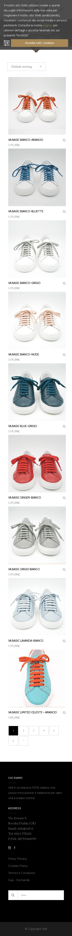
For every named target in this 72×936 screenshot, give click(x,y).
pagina (47, 25)
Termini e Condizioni (22, 873)
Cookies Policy (18, 866)
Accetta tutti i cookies (39, 43)
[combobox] (26, 66)
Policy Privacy (17, 858)
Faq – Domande (19, 880)
